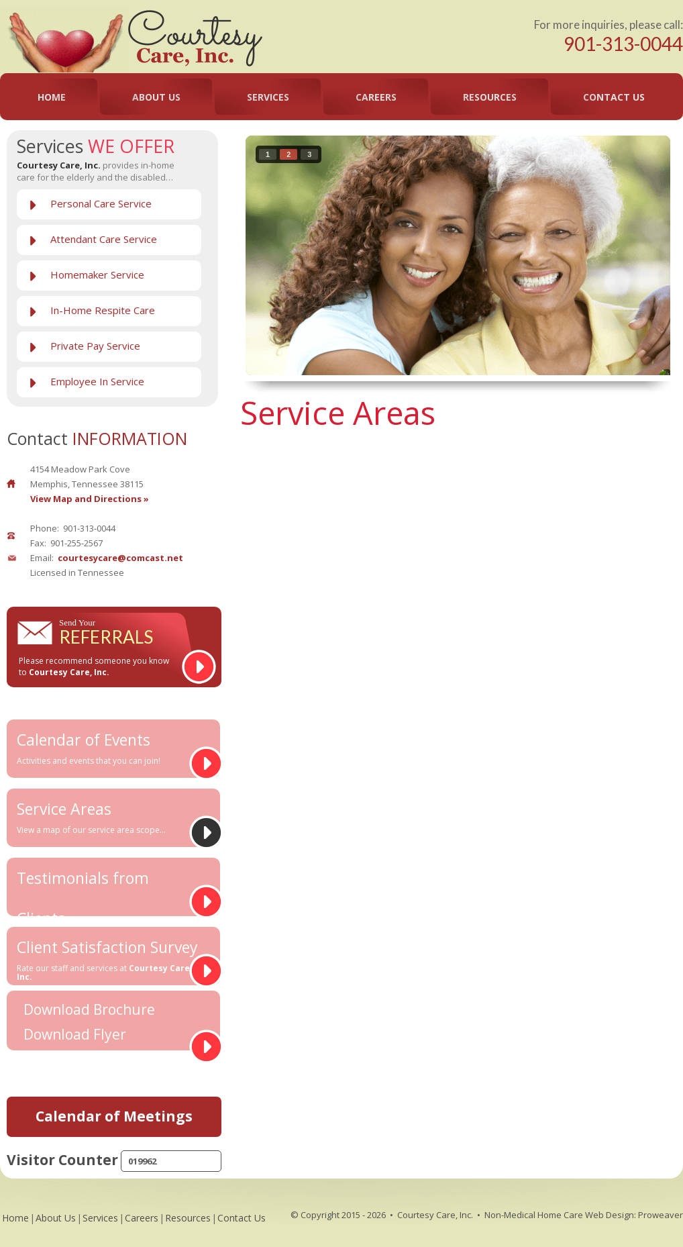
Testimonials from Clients (108, 891)
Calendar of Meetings (114, 1116)
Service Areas (108, 817)
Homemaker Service (97, 274)
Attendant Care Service (103, 239)
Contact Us (614, 97)
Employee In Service (97, 381)
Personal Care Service (101, 203)
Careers (376, 97)
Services (268, 97)
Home (52, 97)
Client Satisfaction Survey (108, 959)
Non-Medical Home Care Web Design (559, 1215)
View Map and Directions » (89, 499)
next (633, 253)
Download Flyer (74, 1035)
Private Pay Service (95, 345)
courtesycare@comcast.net (120, 558)
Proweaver (660, 1215)
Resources (490, 97)
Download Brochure (89, 1010)
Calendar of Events (108, 747)
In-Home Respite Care (102, 310)
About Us (156, 97)
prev (283, 253)
